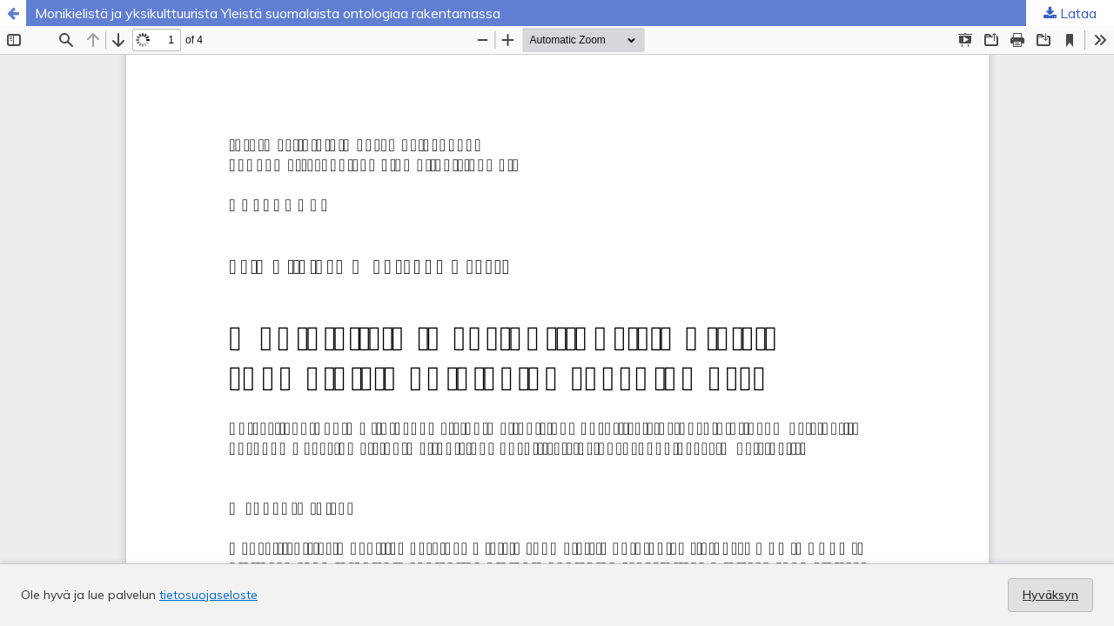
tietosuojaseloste (208, 595)
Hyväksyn (1050, 595)
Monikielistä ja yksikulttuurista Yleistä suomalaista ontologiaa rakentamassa (267, 13)
